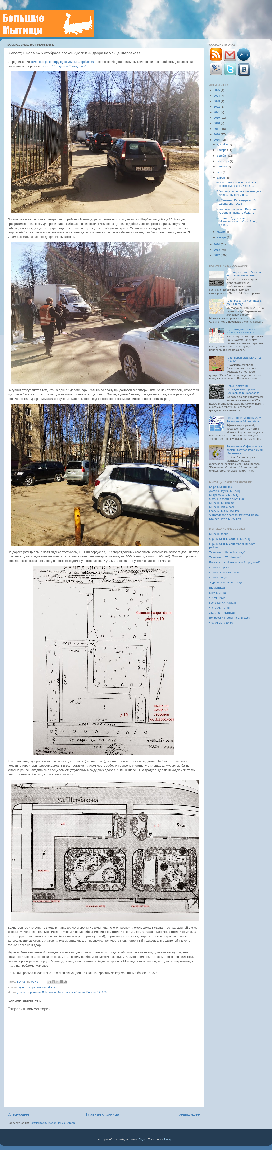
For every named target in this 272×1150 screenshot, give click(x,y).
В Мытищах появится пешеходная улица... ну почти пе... (238, 193)
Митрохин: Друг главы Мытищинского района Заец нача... (236, 221)
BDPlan (22, 981)
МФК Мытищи (218, 592)
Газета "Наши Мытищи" (224, 572)
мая (220, 172)
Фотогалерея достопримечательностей (234, 514)
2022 (217, 106)
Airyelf (142, 1139)
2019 (217, 117)
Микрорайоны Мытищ (223, 495)
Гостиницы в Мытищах (224, 510)
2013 (217, 249)
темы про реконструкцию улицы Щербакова (62, 62)
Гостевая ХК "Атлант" (223, 602)
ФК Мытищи (217, 597)
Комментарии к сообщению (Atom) (52, 1122)
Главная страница (102, 1114)
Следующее (18, 1114)
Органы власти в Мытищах (227, 498)
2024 (217, 95)
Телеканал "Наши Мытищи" (227, 552)
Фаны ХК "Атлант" (221, 607)
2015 (217, 139)
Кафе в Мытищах (220, 487)
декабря (222, 144)
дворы (23, 987)
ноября (222, 150)
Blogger (168, 1139)
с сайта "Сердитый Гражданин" (63, 66)
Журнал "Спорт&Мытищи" (226, 582)
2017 (217, 128)
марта (221, 231)
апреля (222, 177)
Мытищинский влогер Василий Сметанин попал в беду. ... (236, 210)
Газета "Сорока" (219, 567)
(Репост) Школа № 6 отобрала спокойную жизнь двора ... (236, 184)
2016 (217, 134)
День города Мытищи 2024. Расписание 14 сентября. (244, 419)
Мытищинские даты (222, 506)
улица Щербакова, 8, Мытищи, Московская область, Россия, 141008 (62, 992)
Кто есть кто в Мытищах (225, 518)
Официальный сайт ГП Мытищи (230, 539)
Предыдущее (188, 1114)
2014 (217, 244)
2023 (217, 101)
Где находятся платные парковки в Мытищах (241, 331)
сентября (223, 161)
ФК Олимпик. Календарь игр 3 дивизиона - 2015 (236, 202)
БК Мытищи (217, 587)
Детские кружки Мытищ (224, 491)
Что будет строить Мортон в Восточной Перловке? (244, 274)
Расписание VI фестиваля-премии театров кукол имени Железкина (245, 450)
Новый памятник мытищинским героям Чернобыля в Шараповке (242, 389)
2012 (217, 255)
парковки (35, 987)
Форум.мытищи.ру (221, 622)
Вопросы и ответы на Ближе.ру (229, 617)
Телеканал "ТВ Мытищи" (225, 557)
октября (222, 155)
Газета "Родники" (220, 577)
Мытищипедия (218, 533)
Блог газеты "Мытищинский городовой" (234, 562)
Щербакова (49, 987)
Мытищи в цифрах (221, 502)
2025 (217, 90)
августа (222, 166)
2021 (217, 112)
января (222, 237)
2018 (217, 123)
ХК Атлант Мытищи (222, 612)
